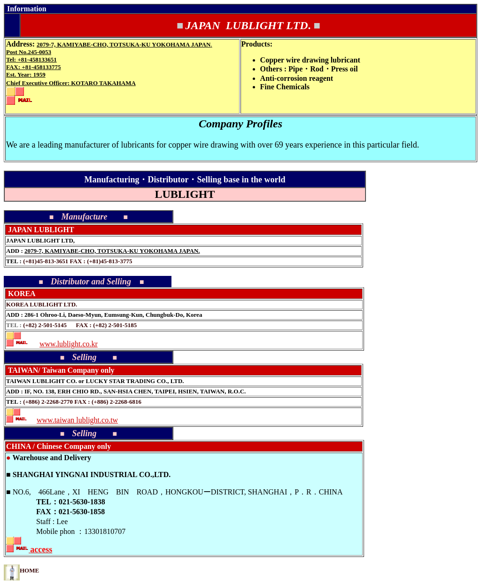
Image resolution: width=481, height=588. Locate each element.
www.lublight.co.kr (68, 344)
